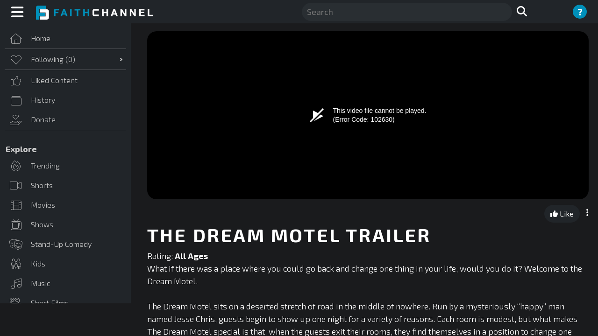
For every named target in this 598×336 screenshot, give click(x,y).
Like (562, 213)
